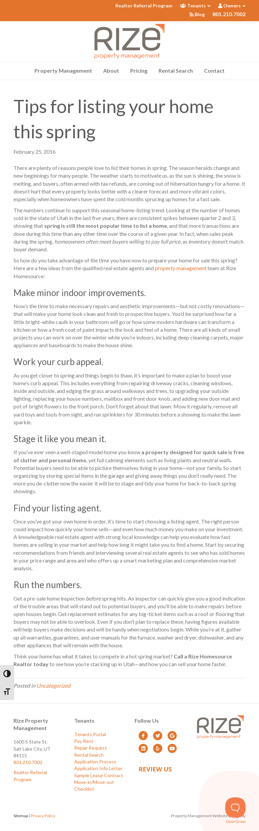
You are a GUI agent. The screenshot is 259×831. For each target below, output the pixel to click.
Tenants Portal (90, 734)
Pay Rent (83, 741)
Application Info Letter (98, 768)
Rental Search (176, 70)
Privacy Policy (43, 815)
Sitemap (20, 815)
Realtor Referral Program (143, 5)
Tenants (193, 5)
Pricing (138, 70)
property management (180, 268)
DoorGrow (236, 821)
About (111, 70)
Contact (214, 70)
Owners (229, 5)
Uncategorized (53, 685)
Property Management (63, 70)
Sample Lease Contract (98, 775)
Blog (197, 14)
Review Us (155, 769)
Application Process (95, 761)
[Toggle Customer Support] (235, 807)
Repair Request (90, 748)
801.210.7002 (229, 14)
